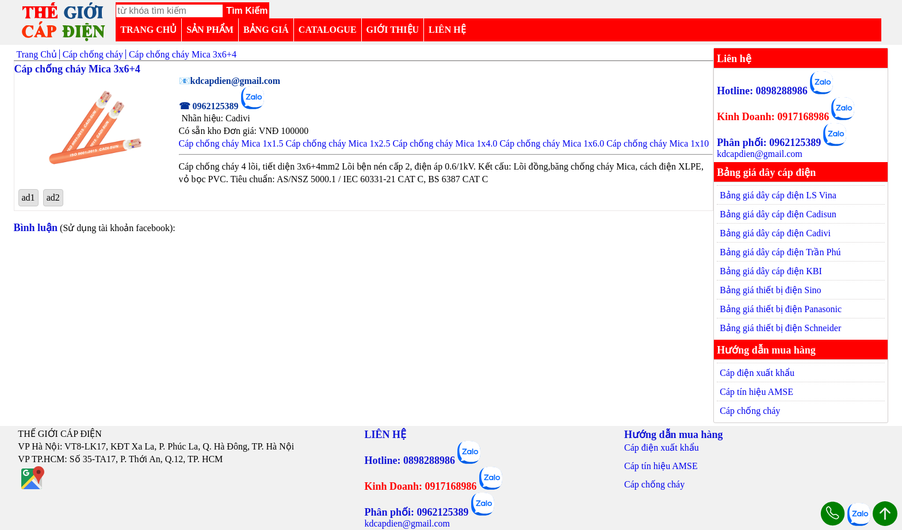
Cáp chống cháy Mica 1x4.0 (444, 143)
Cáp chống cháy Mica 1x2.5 (337, 143)
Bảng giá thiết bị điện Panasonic (781, 309)
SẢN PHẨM (210, 29)
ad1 (28, 197)
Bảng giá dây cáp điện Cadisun (778, 214)
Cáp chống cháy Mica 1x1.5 (231, 143)
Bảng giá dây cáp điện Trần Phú (780, 252)
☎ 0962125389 (209, 106)
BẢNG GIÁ (266, 29)
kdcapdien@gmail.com (759, 154)
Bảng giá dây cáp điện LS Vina (778, 195)
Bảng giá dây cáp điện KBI (771, 271)
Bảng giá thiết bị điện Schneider (780, 328)
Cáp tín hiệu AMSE (756, 392)
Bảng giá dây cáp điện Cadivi (775, 233)
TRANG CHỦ (148, 29)
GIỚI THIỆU (392, 29)
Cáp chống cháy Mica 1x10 (657, 143)
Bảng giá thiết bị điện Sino (770, 290)
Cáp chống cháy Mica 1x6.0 (551, 143)
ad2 (53, 197)
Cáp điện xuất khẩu (757, 373)
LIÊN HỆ (447, 29)
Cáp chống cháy (750, 411)
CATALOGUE (328, 29)
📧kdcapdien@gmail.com (230, 81)
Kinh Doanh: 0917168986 (773, 116)
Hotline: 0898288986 (762, 91)
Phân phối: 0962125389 (769, 142)
